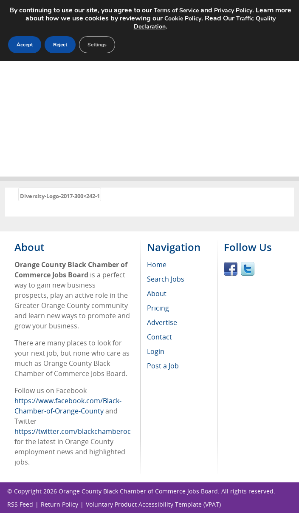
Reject (60, 44)
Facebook (230, 269)
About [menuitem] (156, 293)
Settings (97, 44)
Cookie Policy (182, 18)
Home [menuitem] (156, 264)
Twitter (247, 269)
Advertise (162, 322)
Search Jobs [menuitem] (165, 279)
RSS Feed (20, 504)
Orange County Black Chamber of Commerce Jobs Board (138, 491)
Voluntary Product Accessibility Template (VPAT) (153, 504)
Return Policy (59, 504)
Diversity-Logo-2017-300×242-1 (60, 196)
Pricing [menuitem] (158, 308)
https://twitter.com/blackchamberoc (72, 431)
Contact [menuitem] (159, 337)
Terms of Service (176, 10)
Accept (25, 44)
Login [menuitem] (155, 351)
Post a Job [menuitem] (163, 365)
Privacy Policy (233, 10)
